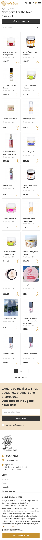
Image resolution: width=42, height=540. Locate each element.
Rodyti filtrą (21, 21)
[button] (21, 529)
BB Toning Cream (29, 119)
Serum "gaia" (7, 185)
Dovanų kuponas (8, 491)
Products (5, 487)
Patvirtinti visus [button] (21, 535)
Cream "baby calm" (10, 119)
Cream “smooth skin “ (11, 218)
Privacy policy (20, 425)
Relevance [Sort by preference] (21, 27)
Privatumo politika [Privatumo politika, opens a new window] (9, 526)
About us (5, 479)
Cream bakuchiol (9, 318)
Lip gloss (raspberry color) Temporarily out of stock (30, 321)
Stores (4, 483)
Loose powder (8, 285)
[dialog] (21, 516)
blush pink (26, 285)
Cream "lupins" (28, 152)
